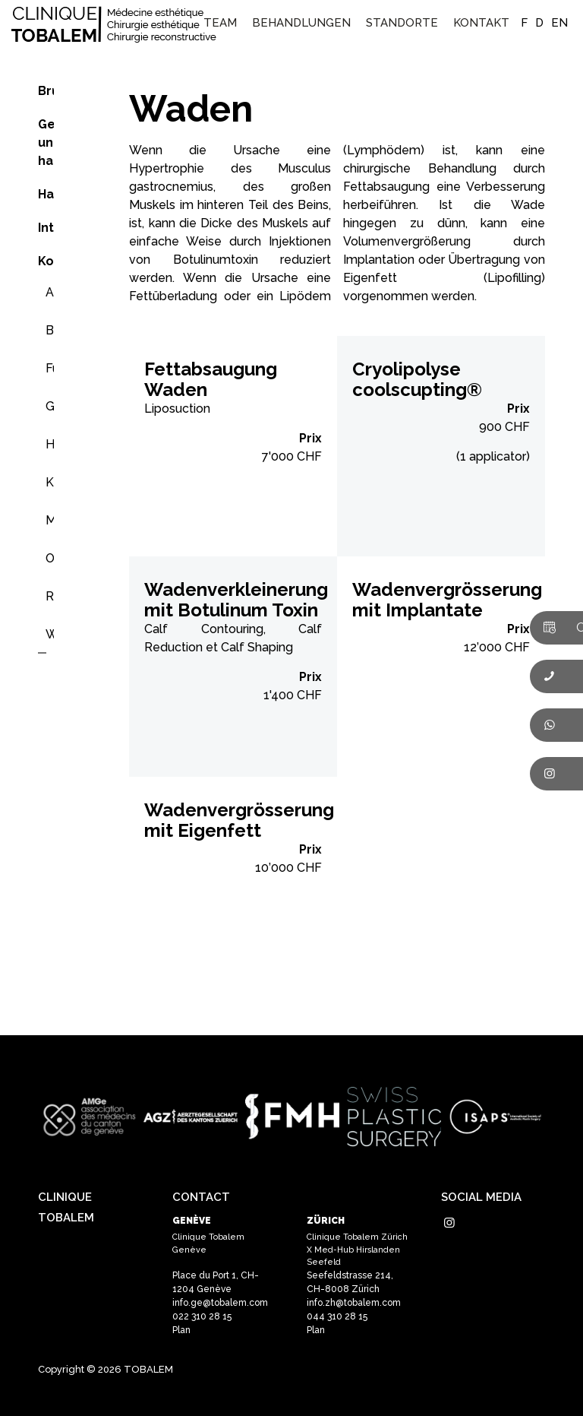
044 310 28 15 (337, 1316)
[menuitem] (220, 23)
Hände (50, 444)
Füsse (50, 368)
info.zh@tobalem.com (354, 1302)
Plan (181, 1330)
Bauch (50, 330)
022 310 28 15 (202, 1316)
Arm (50, 292)
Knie (50, 482)
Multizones (50, 520)
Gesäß (50, 406)
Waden (50, 634)
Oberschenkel (50, 558)
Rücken (50, 596)
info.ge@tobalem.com (220, 1302)
